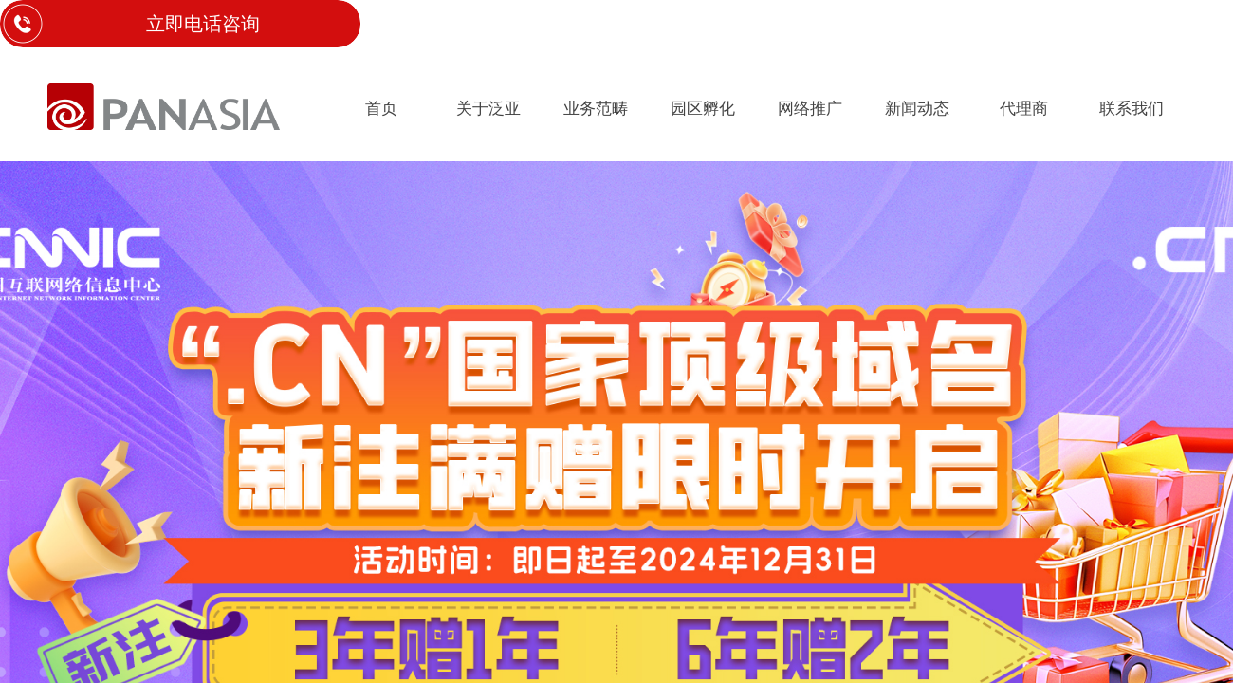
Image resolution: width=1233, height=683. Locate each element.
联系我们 (1131, 109)
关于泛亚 (488, 109)
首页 (381, 109)
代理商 (1024, 109)
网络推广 (810, 109)
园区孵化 (703, 109)
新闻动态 (917, 109)
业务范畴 (595, 109)
